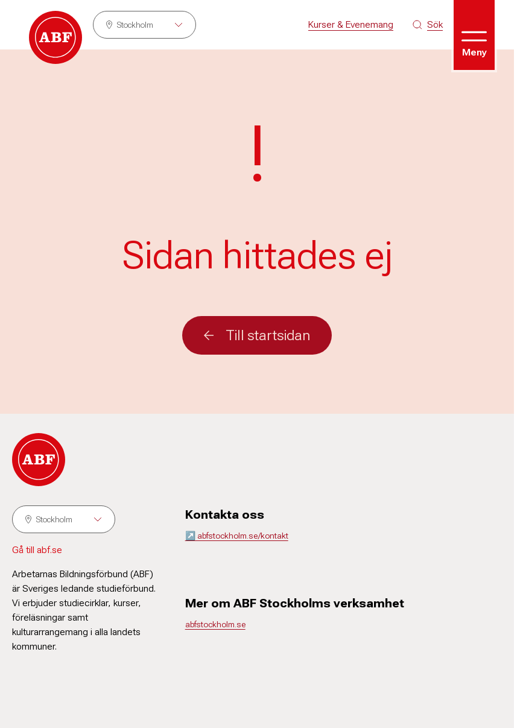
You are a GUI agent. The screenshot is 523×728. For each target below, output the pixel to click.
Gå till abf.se (37, 549)
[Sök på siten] (428, 24)
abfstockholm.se (215, 624)
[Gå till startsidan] (55, 37)
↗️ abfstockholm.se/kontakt (236, 535)
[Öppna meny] (474, 35)
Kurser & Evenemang (350, 24)
